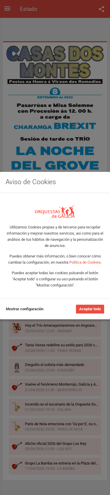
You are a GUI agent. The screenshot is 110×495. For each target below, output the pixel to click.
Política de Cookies (85, 262)
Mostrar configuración (24, 309)
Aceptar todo (90, 309)
